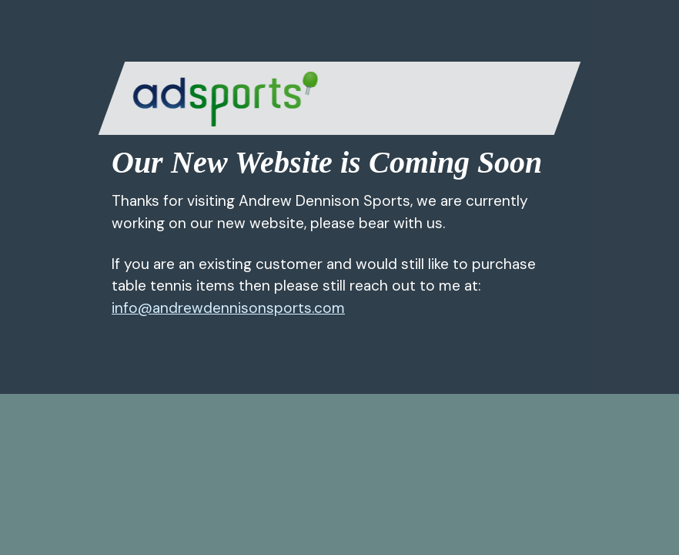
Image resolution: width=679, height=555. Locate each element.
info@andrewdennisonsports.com (228, 308)
